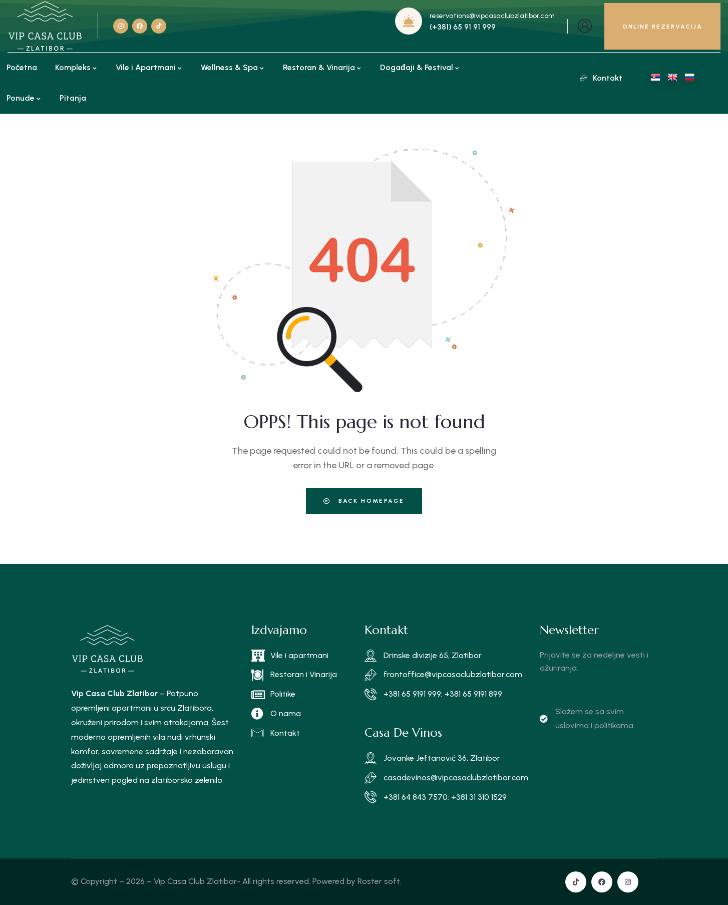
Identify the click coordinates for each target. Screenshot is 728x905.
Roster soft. (379, 881)
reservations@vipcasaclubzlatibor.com (492, 16)
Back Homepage (363, 500)
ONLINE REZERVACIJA (662, 26)
